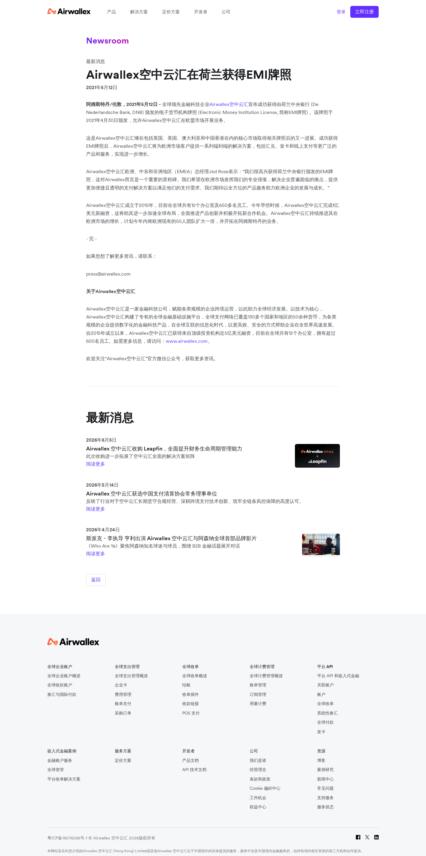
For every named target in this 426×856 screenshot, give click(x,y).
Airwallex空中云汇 (228, 104)
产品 (111, 12)
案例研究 (325, 765)
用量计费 (258, 699)
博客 (321, 755)
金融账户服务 (59, 755)
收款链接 (190, 699)
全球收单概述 (194, 671)
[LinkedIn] (376, 833)
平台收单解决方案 (63, 774)
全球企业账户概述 (63, 671)
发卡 (321, 727)
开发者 (200, 12)
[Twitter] (367, 833)
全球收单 (325, 699)
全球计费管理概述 (266, 671)
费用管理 (123, 689)
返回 (96, 580)
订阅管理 (258, 689)
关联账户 (325, 680)
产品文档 (190, 755)
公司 (226, 12)
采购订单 (123, 708)
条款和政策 (260, 774)
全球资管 (55, 765)
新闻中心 (325, 774)
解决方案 (139, 12)
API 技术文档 (194, 765)
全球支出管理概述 (131, 671)
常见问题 (325, 783)
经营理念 (258, 765)
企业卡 (121, 680)
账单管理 (258, 680)
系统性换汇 (327, 708)
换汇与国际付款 (61, 689)
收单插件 (190, 689)
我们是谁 (258, 755)
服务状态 (325, 802)
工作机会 (258, 793)
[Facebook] (358, 833)
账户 (321, 689)
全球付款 (325, 717)
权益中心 (258, 802)
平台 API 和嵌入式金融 (338, 671)
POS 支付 (191, 708)
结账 (186, 680)
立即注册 (364, 12)
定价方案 (171, 12)
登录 (341, 12)
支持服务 (325, 793)
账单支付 (123, 699)
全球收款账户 (59, 680)
